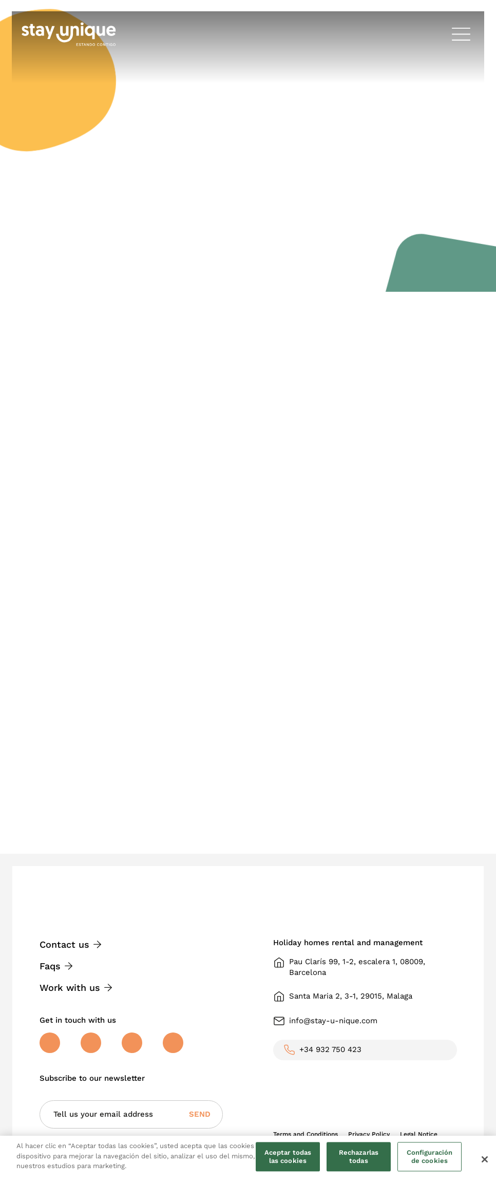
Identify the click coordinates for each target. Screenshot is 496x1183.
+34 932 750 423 (330, 1049)
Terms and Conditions (305, 1134)
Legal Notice (418, 1134)
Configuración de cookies (430, 1157)
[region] (248, 1159)
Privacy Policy (369, 1134)
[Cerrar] (484, 1159)
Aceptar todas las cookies (288, 1157)
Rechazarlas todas (358, 1157)
